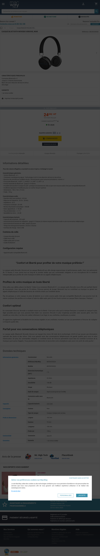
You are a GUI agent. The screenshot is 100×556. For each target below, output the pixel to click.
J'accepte (81, 495)
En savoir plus (15, 491)
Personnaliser (65, 495)
